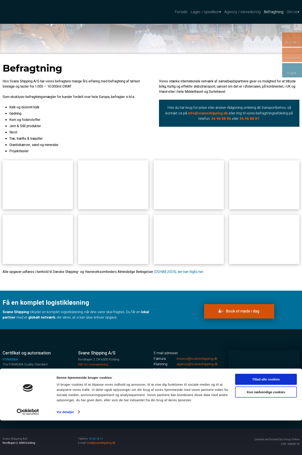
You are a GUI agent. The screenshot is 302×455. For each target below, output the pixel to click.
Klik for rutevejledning (93, 364)
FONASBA (10, 359)
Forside (181, 11)
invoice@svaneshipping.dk (197, 358)
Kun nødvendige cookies (266, 426)
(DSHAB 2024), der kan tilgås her (178, 271)
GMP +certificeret (16, 374)
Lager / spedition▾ (206, 11)
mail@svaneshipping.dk (194, 375)
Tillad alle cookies (266, 414)
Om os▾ (293, 11)
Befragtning (273, 11)
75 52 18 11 (101, 384)
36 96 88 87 (249, 118)
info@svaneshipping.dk (195, 369)
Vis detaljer (65, 446)
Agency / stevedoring (242, 11)
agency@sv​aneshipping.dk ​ (197, 364)
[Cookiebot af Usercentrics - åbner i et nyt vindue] (28, 446)
